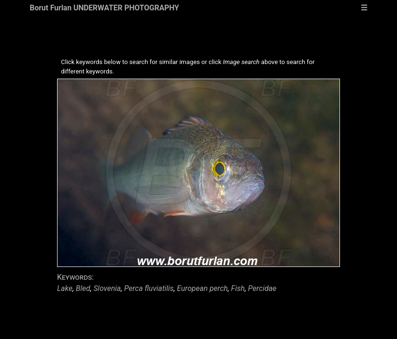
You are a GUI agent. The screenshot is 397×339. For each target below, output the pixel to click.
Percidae (262, 288)
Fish (238, 288)
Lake (65, 288)
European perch (202, 288)
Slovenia (107, 288)
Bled (83, 288)
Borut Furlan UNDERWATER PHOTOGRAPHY (104, 7)
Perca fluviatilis (149, 288)
